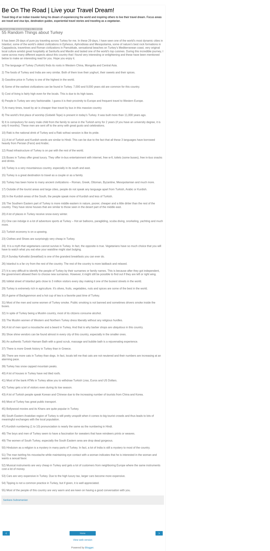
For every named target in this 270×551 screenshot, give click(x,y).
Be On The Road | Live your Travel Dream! (58, 10)
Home (82, 533)
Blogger (89, 547)
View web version (82, 539)
